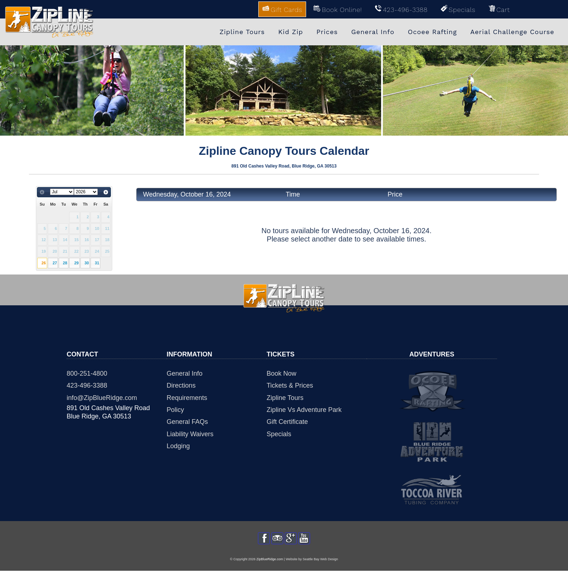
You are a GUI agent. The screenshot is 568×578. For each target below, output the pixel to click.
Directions (181, 385)
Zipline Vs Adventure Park (304, 409)
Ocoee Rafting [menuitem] (432, 32)
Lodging (178, 446)
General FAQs (187, 421)
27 (55, 263)
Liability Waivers (190, 434)
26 (43, 263)
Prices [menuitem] (327, 32)
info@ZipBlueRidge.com (102, 397)
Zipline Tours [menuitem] (242, 32)
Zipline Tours (285, 397)
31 (97, 263)
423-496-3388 (87, 385)
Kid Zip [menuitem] (290, 32)
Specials (279, 434)
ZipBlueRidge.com (269, 566)
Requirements (187, 397)
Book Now (281, 373)
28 (65, 263)
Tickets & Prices (290, 385)
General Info (184, 373)
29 (76, 263)
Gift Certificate (287, 421)
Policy (175, 409)
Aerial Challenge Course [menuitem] (512, 32)
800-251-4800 (87, 373)
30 (86, 263)
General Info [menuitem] (372, 32)
